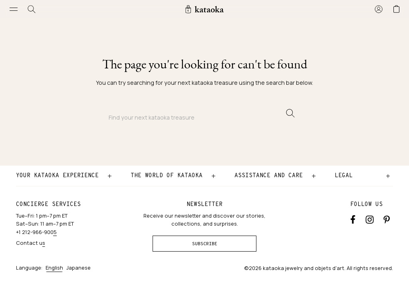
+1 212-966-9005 (36, 232)
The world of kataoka (167, 175)
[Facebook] (352, 219)
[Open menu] (14, 9)
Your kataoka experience (57, 175)
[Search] (32, 9)
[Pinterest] (386, 219)
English (54, 267)
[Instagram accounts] (369, 219)
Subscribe (204, 244)
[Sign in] (378, 9)
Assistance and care (268, 175)
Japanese (78, 267)
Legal (344, 175)
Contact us (30, 242)
